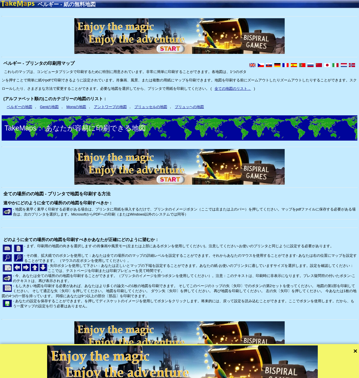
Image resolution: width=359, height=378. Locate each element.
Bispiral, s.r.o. (57, 373)
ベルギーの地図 (19, 107)
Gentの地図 (49, 107)
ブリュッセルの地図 (150, 107)
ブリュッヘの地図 (189, 107)
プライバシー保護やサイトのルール (131, 373)
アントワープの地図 (110, 107)
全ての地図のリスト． (233, 88)
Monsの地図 (76, 107)
